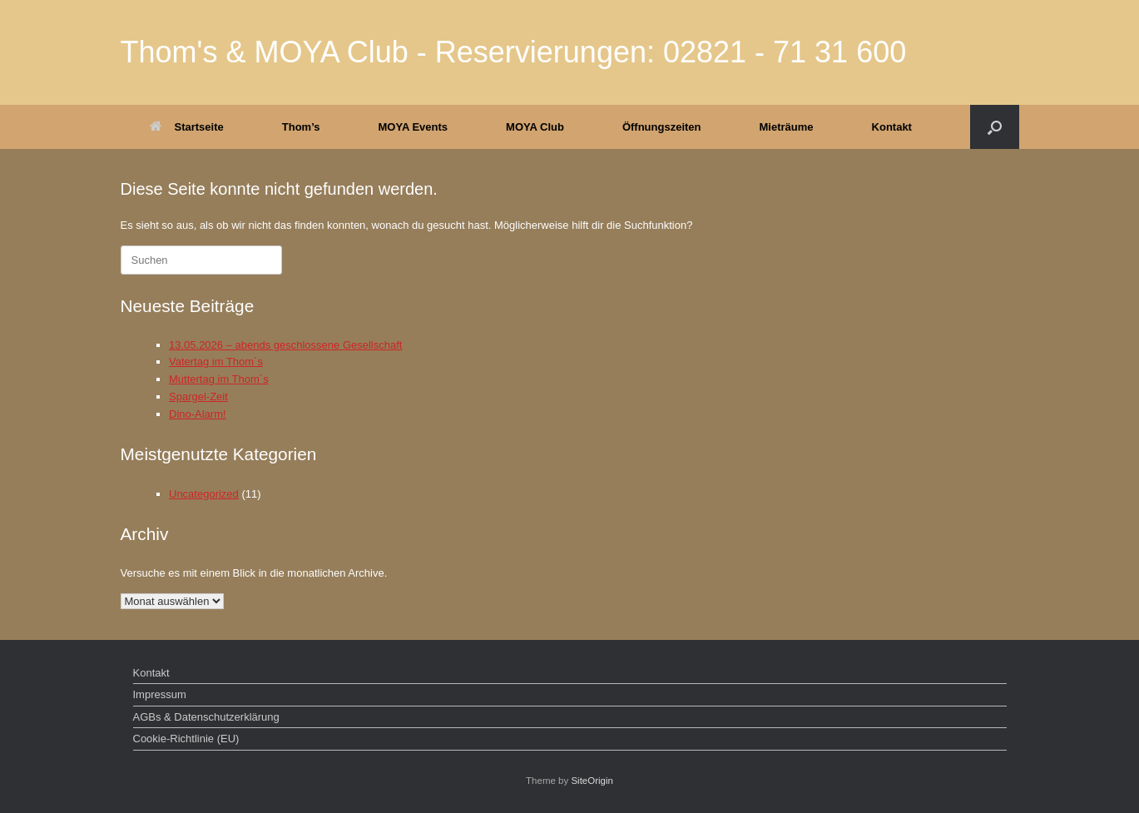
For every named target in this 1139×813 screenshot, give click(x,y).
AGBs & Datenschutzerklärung (206, 717)
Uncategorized (204, 494)
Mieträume (787, 127)
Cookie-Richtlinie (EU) (186, 738)
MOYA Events (413, 127)
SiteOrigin (592, 781)
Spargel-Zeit (198, 396)
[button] (994, 127)
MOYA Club (535, 127)
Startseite (187, 127)
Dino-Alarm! (197, 414)
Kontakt (892, 127)
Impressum (159, 694)
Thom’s (301, 127)
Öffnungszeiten (661, 127)
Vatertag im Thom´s (216, 361)
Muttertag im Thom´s (219, 379)
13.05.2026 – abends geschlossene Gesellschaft (285, 345)
